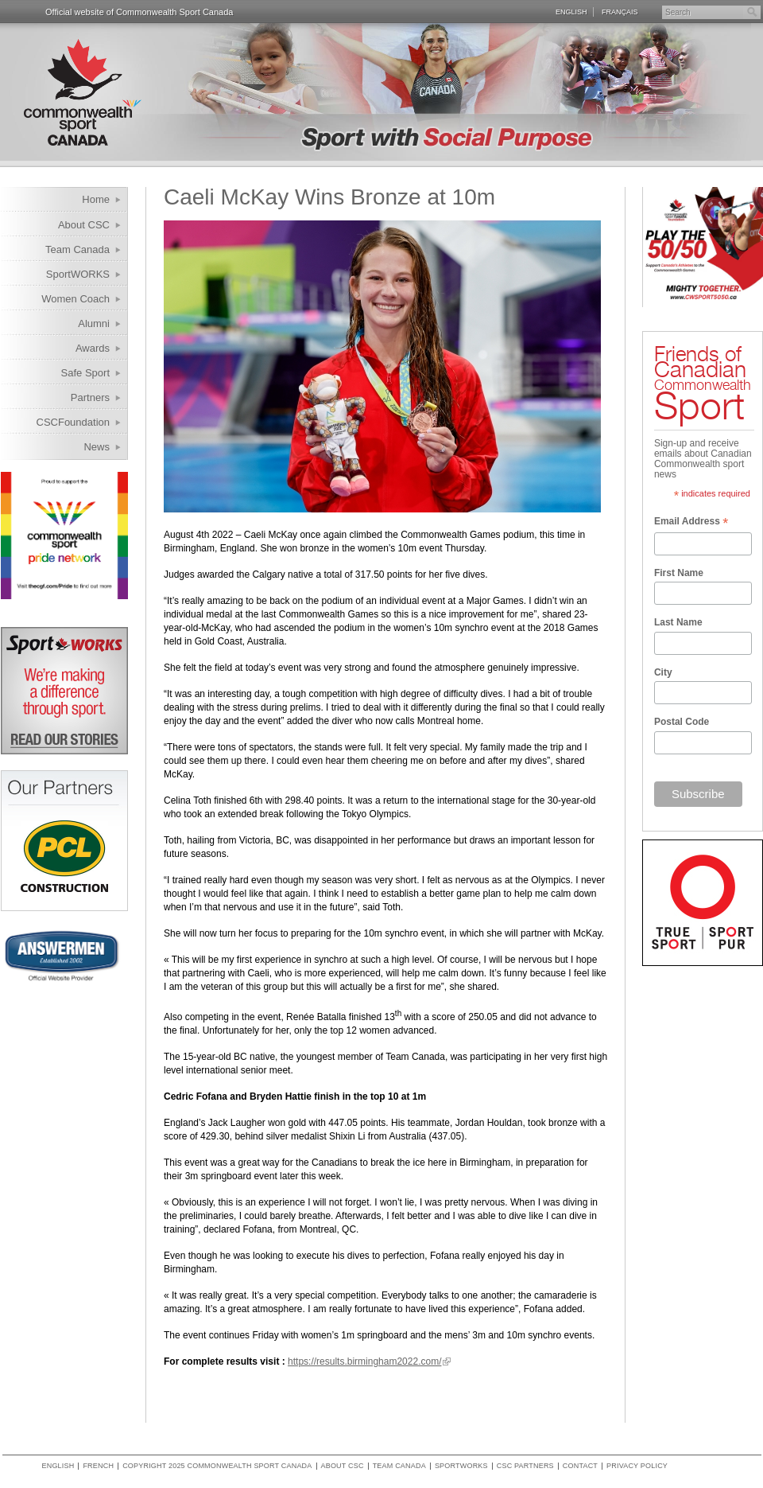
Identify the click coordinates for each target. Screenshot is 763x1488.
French (98, 1466)
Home (96, 199)
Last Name (678, 622)
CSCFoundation (73, 422)
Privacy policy (637, 1466)
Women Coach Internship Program (65, 301)
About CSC (84, 225)
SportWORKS (78, 274)
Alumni (94, 323)
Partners (90, 397)
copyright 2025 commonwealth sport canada (217, 1466)
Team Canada (77, 249)
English (571, 12)
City (663, 672)
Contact (580, 1466)
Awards (93, 348)
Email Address (691, 523)
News (96, 447)
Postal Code (681, 721)
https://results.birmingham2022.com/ (364, 1361)
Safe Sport (85, 373)
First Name (678, 572)
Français (620, 12)
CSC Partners (525, 1466)
